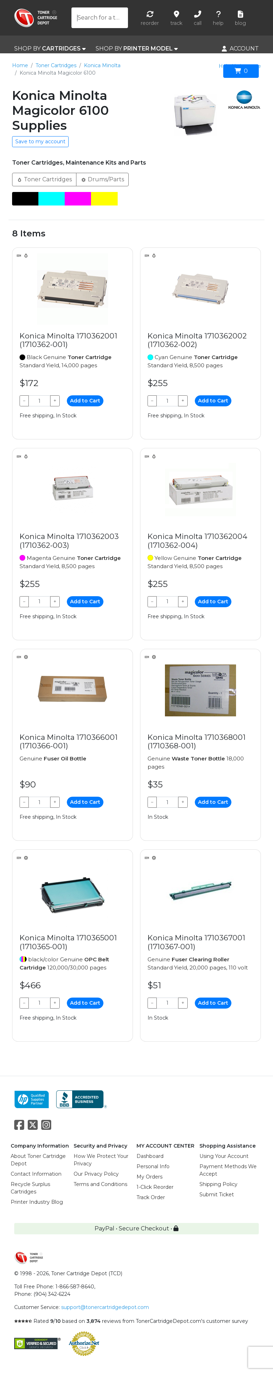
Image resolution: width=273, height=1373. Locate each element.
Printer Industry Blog (37, 1202)
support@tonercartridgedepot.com (105, 1307)
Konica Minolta (102, 65)
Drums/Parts (102, 179)
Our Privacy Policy (96, 1174)
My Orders (149, 1177)
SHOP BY (50, 48)
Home (20, 65)
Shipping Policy (218, 1184)
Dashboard (150, 1156)
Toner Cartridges (56, 65)
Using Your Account (223, 1156)
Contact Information (36, 1174)
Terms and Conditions (100, 1184)
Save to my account (40, 141)
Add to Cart (85, 400)
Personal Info (153, 1166)
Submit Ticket (216, 1194)
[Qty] (39, 400)
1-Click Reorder (154, 1187)
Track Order (150, 1197)
